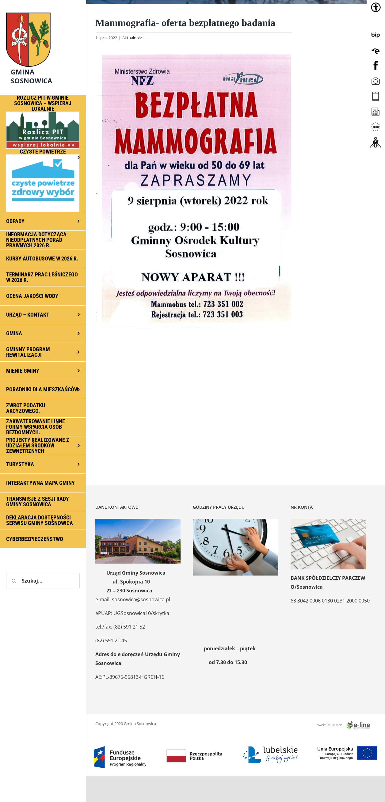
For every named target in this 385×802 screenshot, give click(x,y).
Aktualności (132, 37)
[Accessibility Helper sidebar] (376, 7)
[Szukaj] (13, 580)
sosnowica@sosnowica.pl (141, 599)
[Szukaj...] (43, 580)
